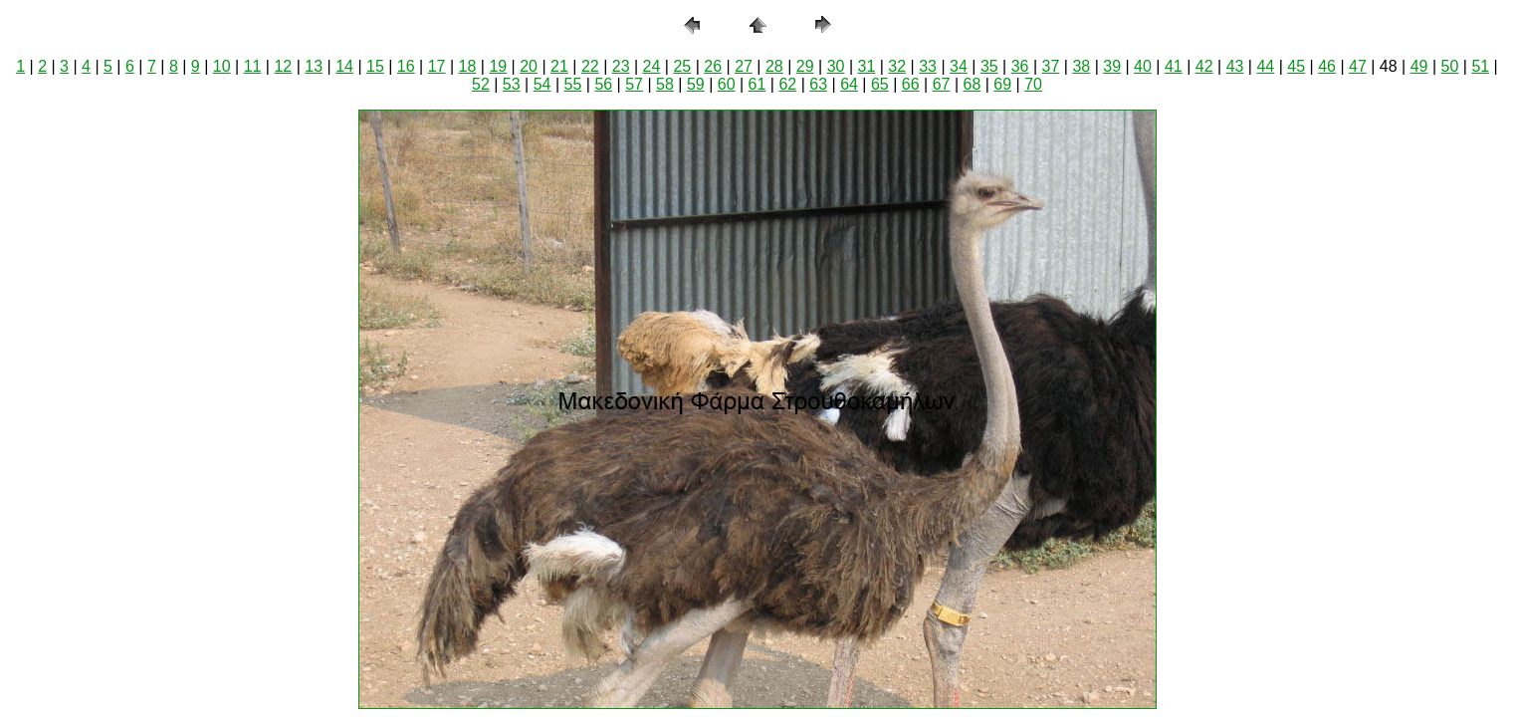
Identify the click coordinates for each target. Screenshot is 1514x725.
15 (375, 66)
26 (713, 66)
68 (972, 84)
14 (344, 66)
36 (1020, 66)
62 (787, 84)
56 (603, 84)
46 (1327, 66)
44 (1265, 66)
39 (1112, 66)
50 (1450, 66)
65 (880, 84)
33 (928, 66)
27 (744, 66)
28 (774, 66)
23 (621, 66)
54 (542, 84)
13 (314, 66)
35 (989, 66)
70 (1033, 84)
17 (437, 66)
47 (1358, 66)
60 (727, 84)
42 (1204, 66)
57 (634, 84)
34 (959, 66)
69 (1002, 84)
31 (867, 66)
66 (911, 84)
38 (1081, 66)
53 (512, 84)
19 (498, 66)
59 (696, 84)
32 (897, 66)
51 (1480, 66)
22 (590, 66)
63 (818, 84)
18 (468, 66)
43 (1235, 66)
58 (665, 84)
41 (1174, 66)
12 (283, 66)
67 (942, 84)
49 (1419, 66)
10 (222, 66)
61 (757, 84)
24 (652, 66)
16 (406, 66)
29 (805, 66)
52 (481, 84)
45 (1296, 66)
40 (1143, 66)
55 (573, 84)
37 (1051, 66)
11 (253, 66)
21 (559, 66)
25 (682, 66)
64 (849, 84)
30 (836, 66)
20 (529, 66)
